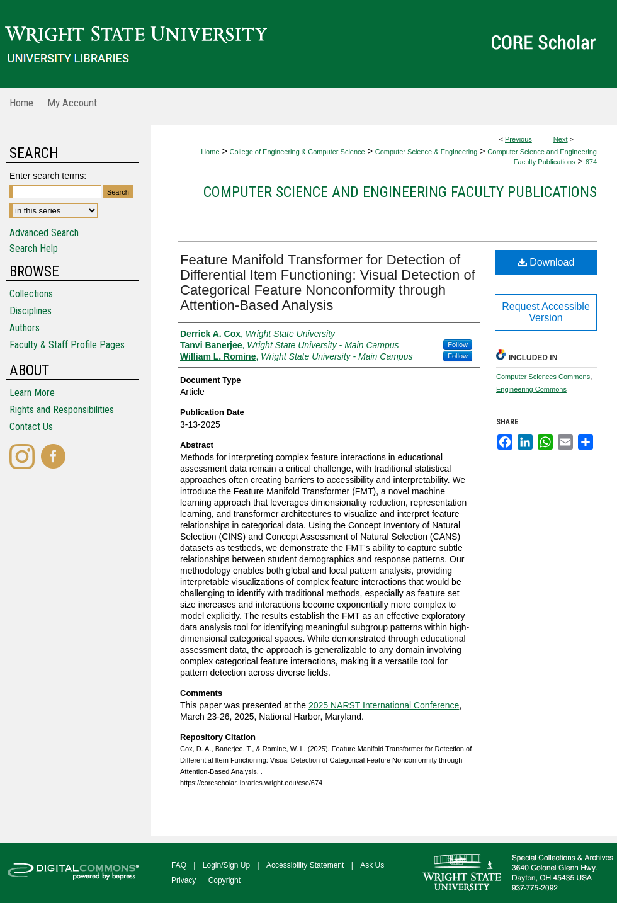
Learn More (32, 393)
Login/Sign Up (226, 865)
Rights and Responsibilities (61, 410)
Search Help (33, 248)
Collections (31, 294)
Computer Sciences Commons (543, 376)
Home (210, 152)
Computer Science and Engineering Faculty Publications (400, 192)
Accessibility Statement (305, 865)
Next (560, 139)
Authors (24, 328)
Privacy (183, 880)
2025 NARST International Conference (383, 705)
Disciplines (30, 311)
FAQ (178, 865)
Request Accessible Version (546, 312)
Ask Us (372, 865)
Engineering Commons (531, 389)
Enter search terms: (47, 176)
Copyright (224, 880)
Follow (458, 344)
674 (591, 162)
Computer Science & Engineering (426, 152)
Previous (518, 139)
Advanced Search (44, 233)
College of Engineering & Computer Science (297, 152)
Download (546, 262)
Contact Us (31, 427)
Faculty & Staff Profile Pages (67, 345)
